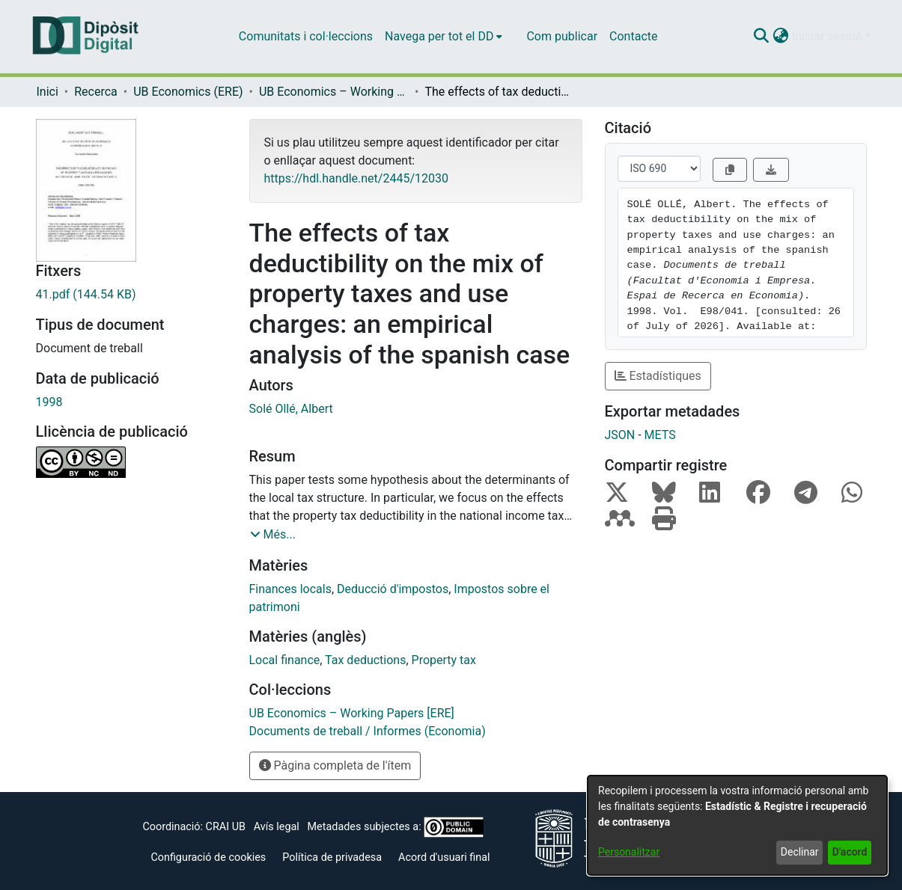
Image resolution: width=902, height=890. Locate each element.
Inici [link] (47, 92)
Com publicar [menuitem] (561, 36)
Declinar (800, 852)
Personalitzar (628, 852)
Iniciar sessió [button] (828, 36)
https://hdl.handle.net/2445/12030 (356, 178)
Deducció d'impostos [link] (392, 589)
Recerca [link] (96, 92)
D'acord (850, 852)
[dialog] (737, 825)
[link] (131, 295)
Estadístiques (658, 376)
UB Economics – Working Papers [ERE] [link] (334, 92)
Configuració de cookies (208, 857)
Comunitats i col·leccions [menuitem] (306, 36)
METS (660, 435)
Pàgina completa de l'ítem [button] (335, 765)
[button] (761, 37)
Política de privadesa (332, 857)
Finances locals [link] (290, 589)
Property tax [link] (444, 660)
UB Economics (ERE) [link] (188, 92)
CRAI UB (226, 826)
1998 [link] (49, 402)
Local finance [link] (284, 660)
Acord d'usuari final (444, 857)
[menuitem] (443, 37)
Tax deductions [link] (365, 660)
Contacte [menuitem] (633, 36)
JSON (620, 435)
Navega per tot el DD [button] (439, 36)
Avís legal (276, 826)
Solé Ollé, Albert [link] (291, 409)
